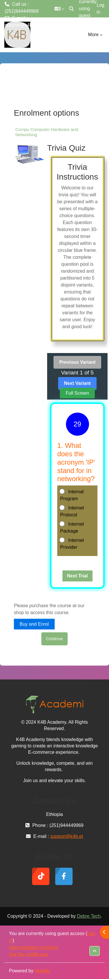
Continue (54, 638)
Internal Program (72, 495)
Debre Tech (89, 916)
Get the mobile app (28, 954)
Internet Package (72, 527)
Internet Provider (72, 543)
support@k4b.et (21, 25)
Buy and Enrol (34, 624)
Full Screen (77, 393)
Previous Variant (77, 362)
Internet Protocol (72, 511)
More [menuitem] (93, 34)
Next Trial (77, 575)
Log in (100, 8)
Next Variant (77, 383)
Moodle (42, 970)
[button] (59, 8)
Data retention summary (33, 947)
